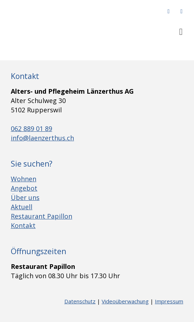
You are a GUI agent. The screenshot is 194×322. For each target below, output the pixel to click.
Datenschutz (80, 301)
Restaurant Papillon (41, 216)
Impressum (169, 301)
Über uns (25, 197)
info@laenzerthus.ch (42, 138)
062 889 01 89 (31, 128)
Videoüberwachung (125, 301)
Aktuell (21, 206)
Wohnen (23, 178)
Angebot (24, 188)
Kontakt (23, 225)
